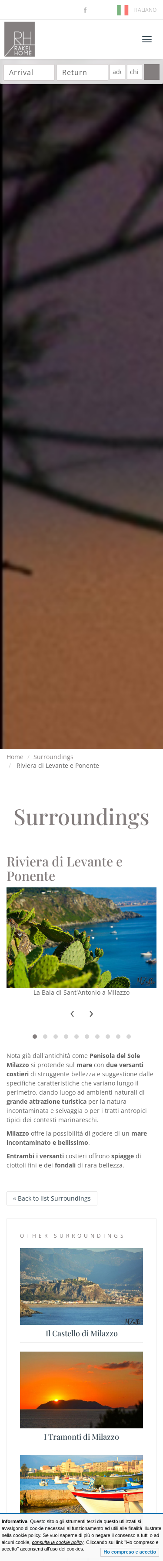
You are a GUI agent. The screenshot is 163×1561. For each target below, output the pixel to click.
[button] (35, 1036)
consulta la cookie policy (57, 1542)
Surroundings (53, 757)
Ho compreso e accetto (129, 1551)
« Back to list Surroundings (52, 1198)
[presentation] (72, 1014)
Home (15, 757)
